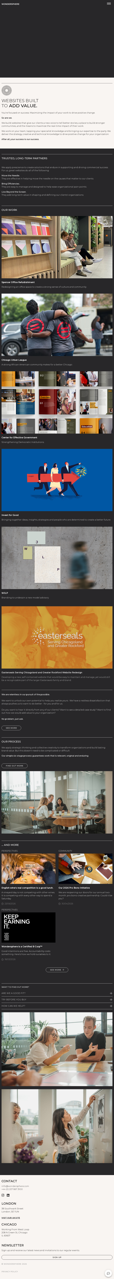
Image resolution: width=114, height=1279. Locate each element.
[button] (57, 1257)
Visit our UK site (11, 1218)
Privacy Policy (10, 1271)
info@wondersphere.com (15, 1186)
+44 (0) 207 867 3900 (12, 1189)
